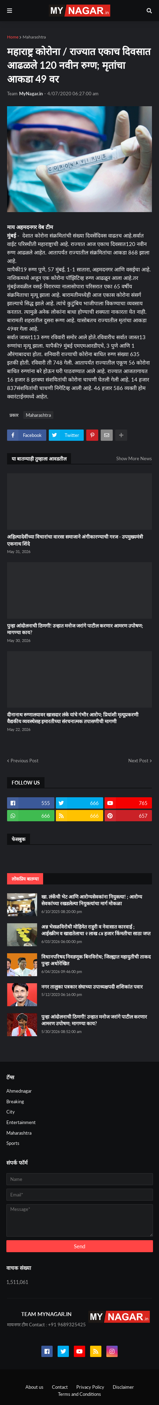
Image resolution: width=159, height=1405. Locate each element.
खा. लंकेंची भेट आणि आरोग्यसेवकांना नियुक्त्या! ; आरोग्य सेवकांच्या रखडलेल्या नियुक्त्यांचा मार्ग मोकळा (91, 900)
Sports (12, 1143)
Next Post (138, 760)
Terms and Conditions (79, 1394)
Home (12, 37)
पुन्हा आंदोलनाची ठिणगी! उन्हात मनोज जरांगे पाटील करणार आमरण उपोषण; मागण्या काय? (75, 629)
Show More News (134, 458)
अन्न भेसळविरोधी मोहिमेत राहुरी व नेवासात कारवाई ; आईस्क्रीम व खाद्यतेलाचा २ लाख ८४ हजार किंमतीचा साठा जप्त (96, 930)
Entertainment (21, 1122)
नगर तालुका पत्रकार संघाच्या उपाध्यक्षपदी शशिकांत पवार (92, 987)
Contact (60, 1387)
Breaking (15, 1101)
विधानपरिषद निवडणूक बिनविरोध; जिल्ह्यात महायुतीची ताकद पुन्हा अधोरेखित (96, 960)
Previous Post (25, 760)
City (10, 1112)
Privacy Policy (90, 1387)
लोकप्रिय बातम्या (25, 879)
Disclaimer (123, 1387)
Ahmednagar (19, 1091)
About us (34, 1387)
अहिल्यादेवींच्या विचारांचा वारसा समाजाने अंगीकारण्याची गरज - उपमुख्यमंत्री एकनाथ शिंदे (75, 540)
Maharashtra (34, 37)
